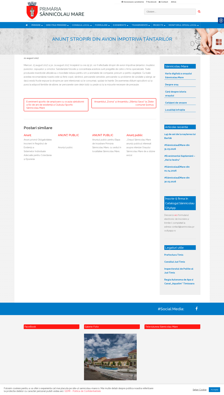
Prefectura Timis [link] (173, 255)
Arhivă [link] (173, 2)
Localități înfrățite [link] (175, 110)
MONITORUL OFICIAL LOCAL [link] (183, 25)
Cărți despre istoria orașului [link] (175, 93)
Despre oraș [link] (171, 84)
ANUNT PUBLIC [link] (102, 135)
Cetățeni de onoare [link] (176, 103)
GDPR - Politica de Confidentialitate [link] (82, 391)
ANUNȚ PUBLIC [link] (68, 135)
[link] (67, 11)
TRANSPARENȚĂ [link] (140, 25)
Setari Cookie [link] (199, 389)
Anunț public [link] (134, 135)
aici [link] (176, 215)
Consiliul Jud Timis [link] (174, 262)
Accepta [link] (214, 389)
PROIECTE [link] (158, 25)
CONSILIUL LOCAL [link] (81, 25)
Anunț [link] (27, 135)
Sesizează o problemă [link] (134, 2)
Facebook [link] (152, 2)
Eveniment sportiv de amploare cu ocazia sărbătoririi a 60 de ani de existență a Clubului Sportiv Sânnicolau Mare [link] (55, 104)
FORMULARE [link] (101, 25)
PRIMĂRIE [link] (36, 25)
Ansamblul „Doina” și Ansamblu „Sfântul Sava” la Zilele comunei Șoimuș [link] (124, 103)
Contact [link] (164, 2)
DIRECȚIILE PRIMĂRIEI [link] (56, 25)
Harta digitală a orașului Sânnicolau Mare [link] (178, 75)
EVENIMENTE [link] (119, 25)
